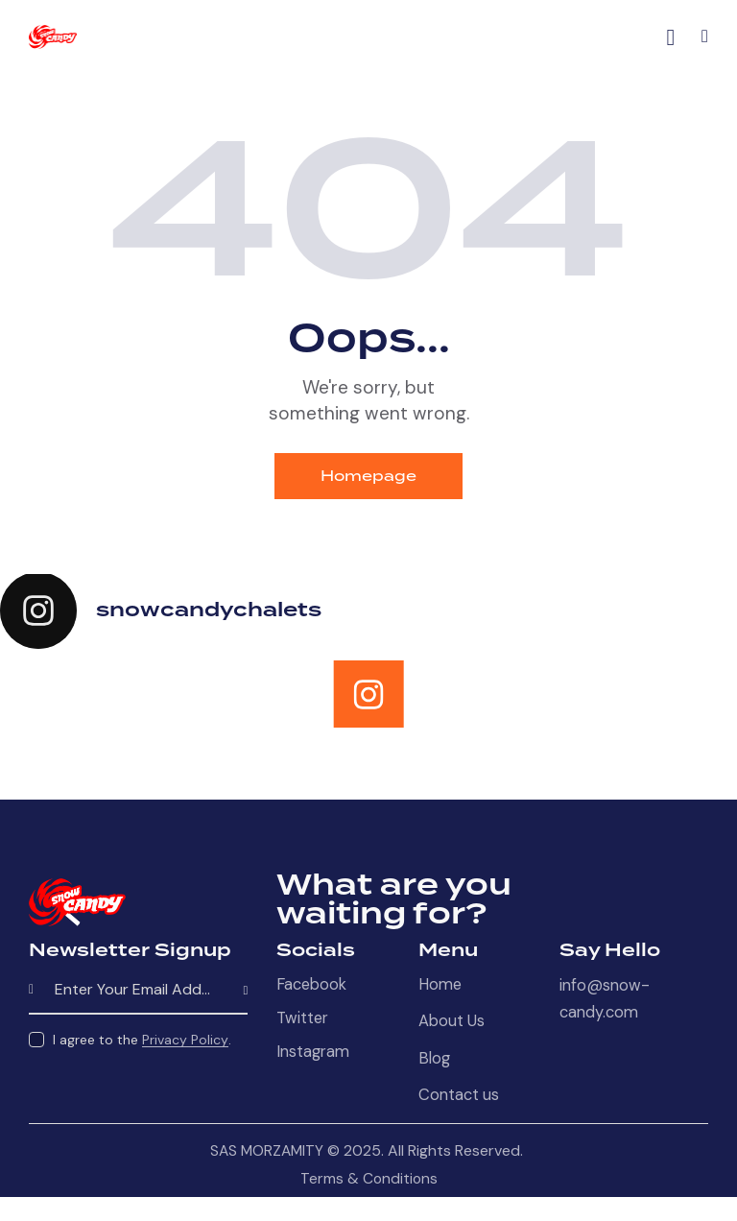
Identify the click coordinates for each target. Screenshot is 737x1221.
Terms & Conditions (369, 1183)
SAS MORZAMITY (266, 1155)
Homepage (369, 477)
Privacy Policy (185, 1042)
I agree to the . (142, 1041)
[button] (704, 36)
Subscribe (233, 992)
